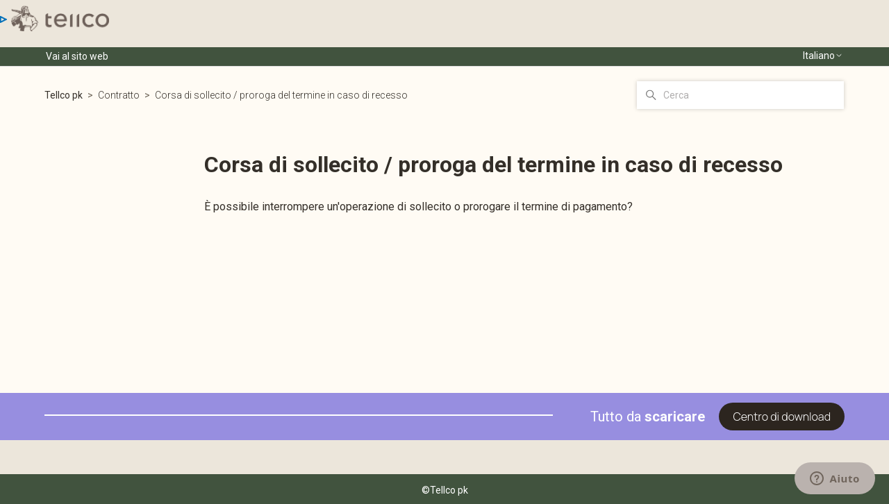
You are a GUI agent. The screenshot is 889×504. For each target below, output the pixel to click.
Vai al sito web (77, 56)
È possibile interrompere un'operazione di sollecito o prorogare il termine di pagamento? (418, 206)
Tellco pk (63, 95)
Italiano (823, 55)
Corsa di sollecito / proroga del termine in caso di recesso (281, 95)
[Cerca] (740, 95)
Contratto (119, 95)
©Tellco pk (445, 490)
